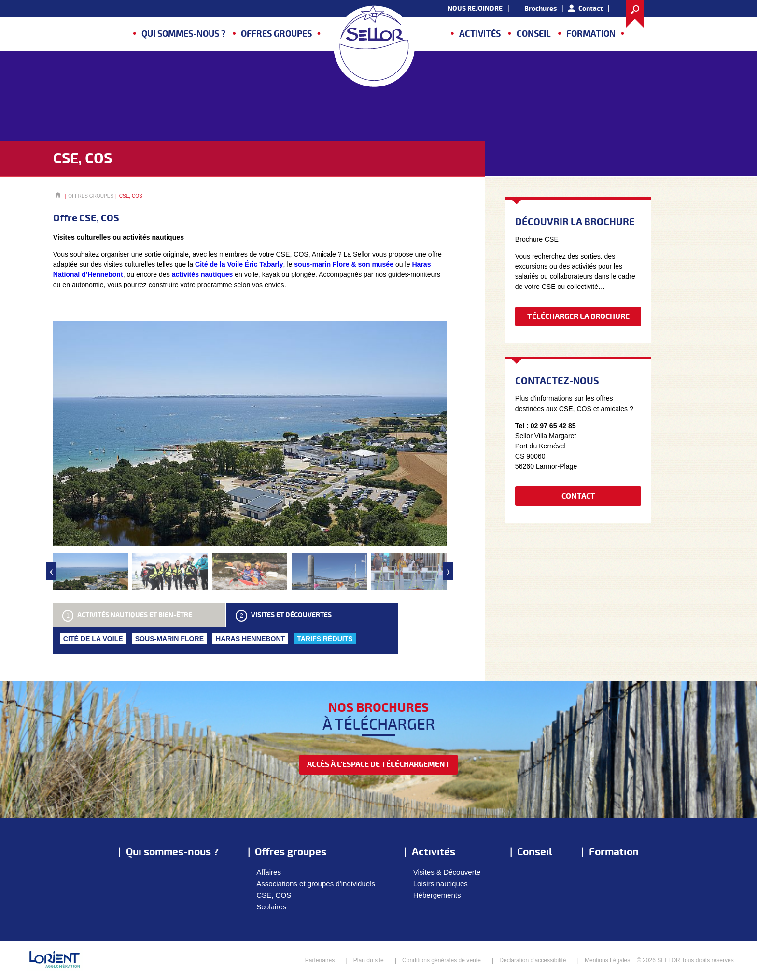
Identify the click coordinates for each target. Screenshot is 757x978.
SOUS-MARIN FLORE (169, 639)
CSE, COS (273, 895)
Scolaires (271, 907)
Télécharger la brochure (578, 316)
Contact (590, 8)
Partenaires (320, 960)
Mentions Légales (607, 960)
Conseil (534, 34)
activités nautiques (202, 274)
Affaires (268, 872)
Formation (591, 34)
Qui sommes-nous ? (183, 34)
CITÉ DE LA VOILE (93, 639)
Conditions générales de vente (441, 960)
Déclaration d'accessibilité (532, 960)
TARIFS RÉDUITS (325, 639)
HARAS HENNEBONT (250, 639)
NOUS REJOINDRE (475, 8)
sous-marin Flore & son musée (343, 264)
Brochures (540, 8)
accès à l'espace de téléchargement (378, 764)
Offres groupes (276, 34)
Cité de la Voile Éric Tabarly (239, 264)
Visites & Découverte (447, 872)
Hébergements (437, 895)
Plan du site (368, 960)
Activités (480, 34)
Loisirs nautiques (440, 883)
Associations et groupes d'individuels (315, 883)
